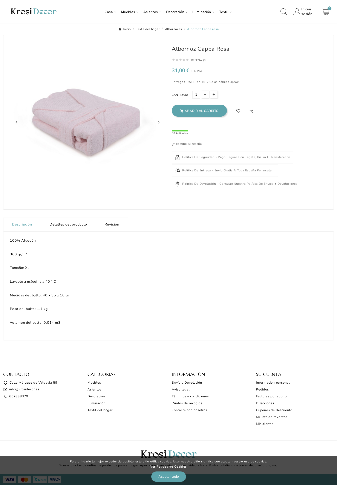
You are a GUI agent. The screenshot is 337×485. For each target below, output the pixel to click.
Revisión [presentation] (112, 224)
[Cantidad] (196, 95)
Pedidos (262, 389)
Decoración (96, 396)
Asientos (94, 389)
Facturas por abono (271, 396)
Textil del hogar (100, 410)
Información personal (273, 382)
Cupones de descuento (274, 410)
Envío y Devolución (187, 382)
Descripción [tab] (22, 224)
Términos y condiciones (190, 396)
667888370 (18, 396)
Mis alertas (264, 424)
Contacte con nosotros (189, 410)
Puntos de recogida (187, 403)
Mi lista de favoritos (271, 417)
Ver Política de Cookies (168, 467)
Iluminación (96, 403)
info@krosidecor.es (24, 389)
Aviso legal (181, 389)
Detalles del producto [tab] (68, 224)
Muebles (94, 382)
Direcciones (265, 403)
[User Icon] (304, 11)
